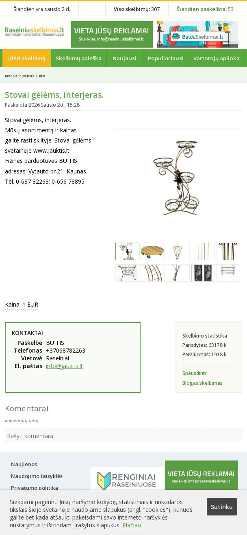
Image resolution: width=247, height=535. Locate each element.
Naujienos (24, 464)
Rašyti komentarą (30, 436)
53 (205, 9)
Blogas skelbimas (202, 382)
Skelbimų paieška (79, 58)
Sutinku (222, 507)
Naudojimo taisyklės (37, 476)
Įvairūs (28, 76)
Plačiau (131, 525)
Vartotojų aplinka (216, 58)
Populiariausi (166, 58)
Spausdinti (194, 373)
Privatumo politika (34, 487)
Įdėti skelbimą (27, 58)
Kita (42, 76)
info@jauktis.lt (64, 366)
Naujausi (124, 58)
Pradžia (11, 76)
